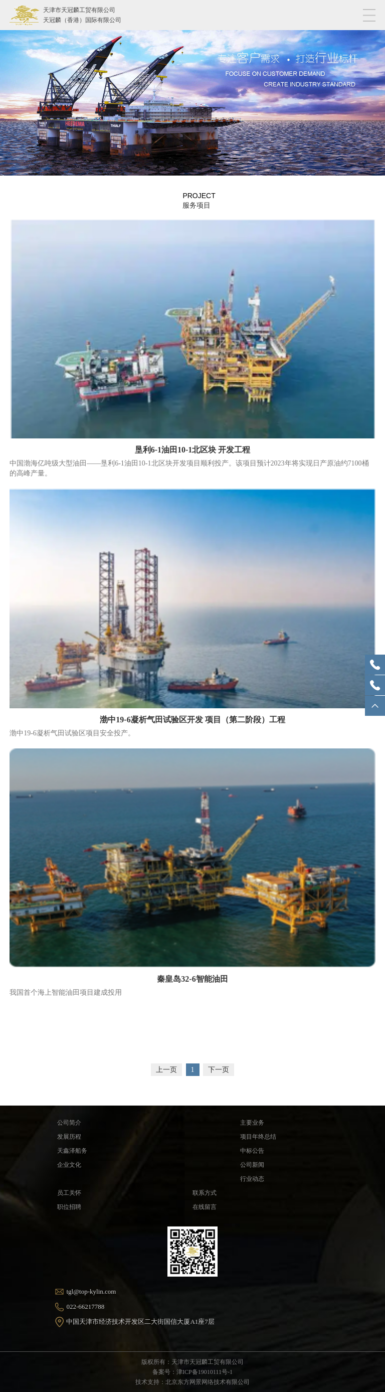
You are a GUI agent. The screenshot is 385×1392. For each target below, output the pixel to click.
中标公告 (252, 1150)
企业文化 (69, 1164)
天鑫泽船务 (72, 1150)
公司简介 (69, 1122)
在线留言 (204, 1206)
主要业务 (252, 1122)
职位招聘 (69, 1206)
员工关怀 (69, 1192)
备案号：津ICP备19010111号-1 (192, 1371)
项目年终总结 (258, 1136)
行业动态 (252, 1178)
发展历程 (69, 1136)
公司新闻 (252, 1164)
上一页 (166, 1069)
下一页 (218, 1069)
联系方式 (204, 1192)
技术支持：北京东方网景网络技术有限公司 (192, 1381)
